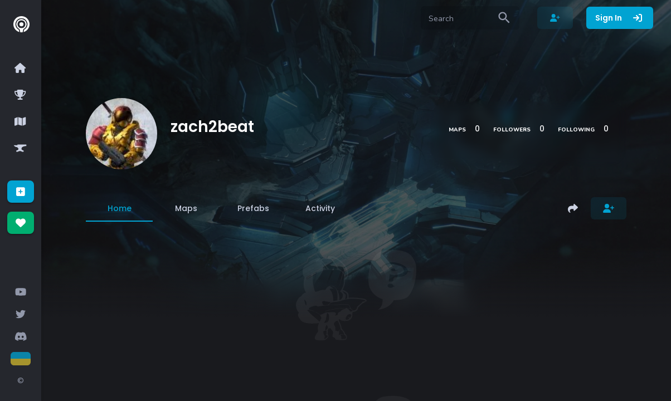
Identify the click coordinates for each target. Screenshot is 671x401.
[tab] (119, 208)
